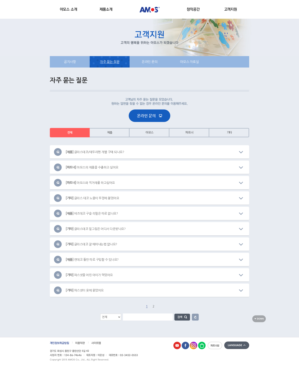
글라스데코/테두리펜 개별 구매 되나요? (95, 152)
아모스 (149, 132)
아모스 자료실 (189, 61)
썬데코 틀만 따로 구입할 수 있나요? (92, 259)
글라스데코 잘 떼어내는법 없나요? (91, 244)
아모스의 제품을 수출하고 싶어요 (92, 167)
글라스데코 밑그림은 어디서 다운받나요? (95, 228)
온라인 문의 (149, 61)
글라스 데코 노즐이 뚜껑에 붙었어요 (92, 198)
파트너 (189, 132)
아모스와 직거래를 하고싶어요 (90, 182)
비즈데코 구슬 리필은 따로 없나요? (92, 213)
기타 (229, 132)
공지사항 (70, 61)
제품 (109, 132)
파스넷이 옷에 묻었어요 (85, 290)
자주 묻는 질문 (109, 61)
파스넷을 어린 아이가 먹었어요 (89, 275)
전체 (69, 132)
